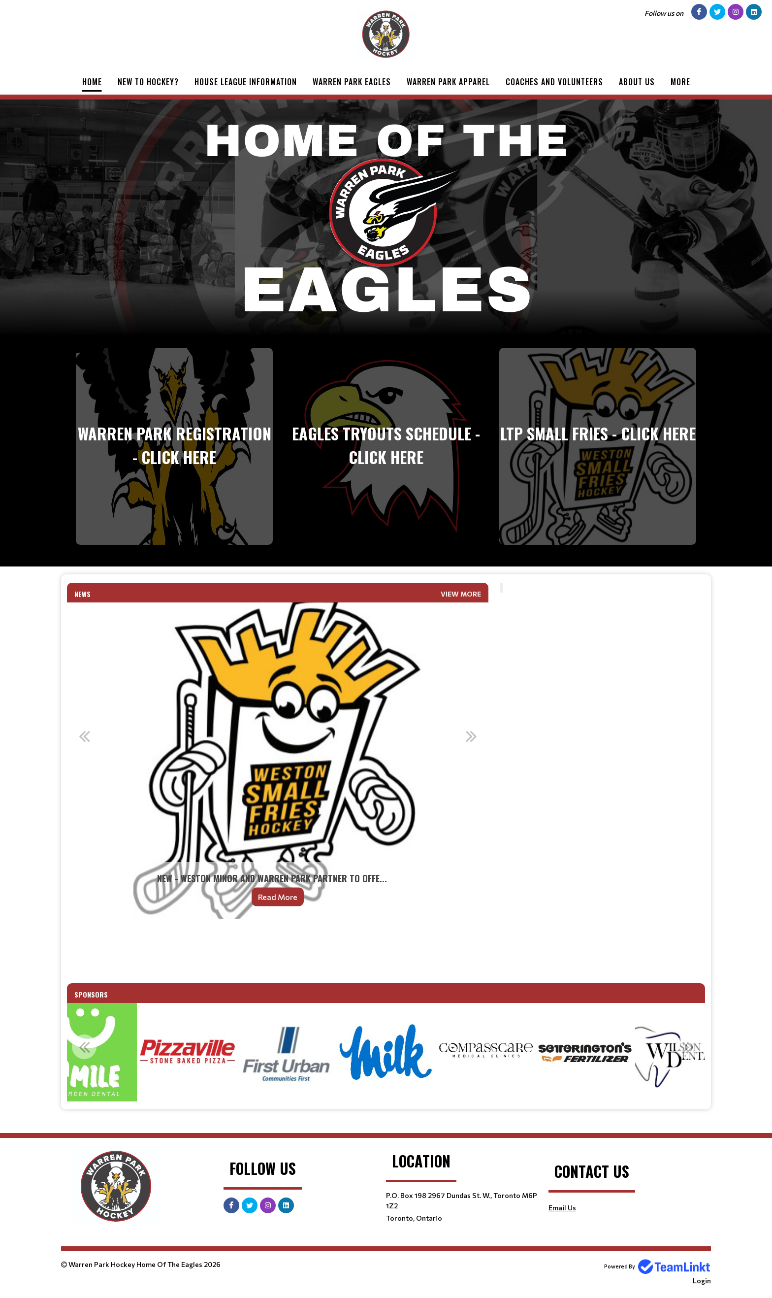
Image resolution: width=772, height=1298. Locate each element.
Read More (277, 896)
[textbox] (277, 951)
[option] (277, 760)
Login (702, 1280)
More (680, 82)
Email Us (562, 1207)
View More (461, 594)
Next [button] (471, 736)
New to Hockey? (148, 82)
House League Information (245, 82)
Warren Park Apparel (448, 82)
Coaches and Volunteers (554, 82)
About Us (637, 82)
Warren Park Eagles (352, 82)
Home (92, 82)
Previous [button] (84, 736)
